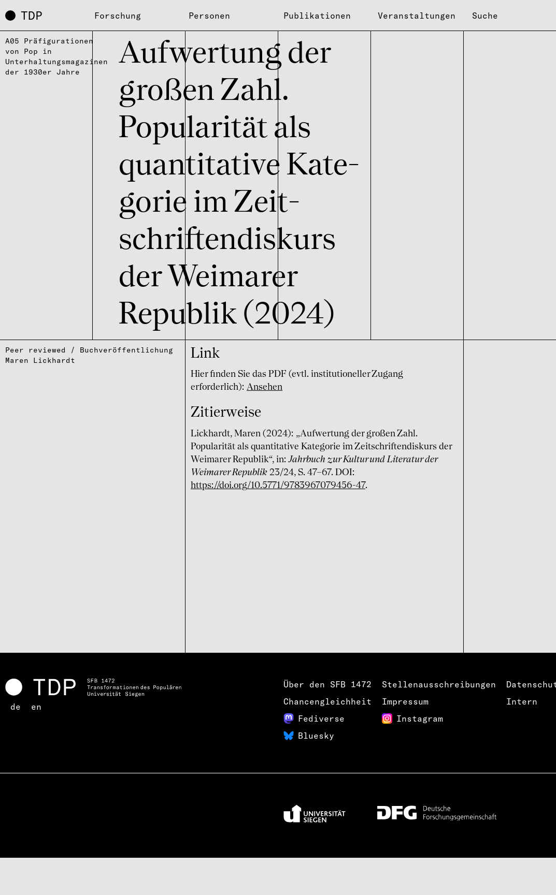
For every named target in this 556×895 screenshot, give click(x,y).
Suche (485, 15)
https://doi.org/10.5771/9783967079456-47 (278, 485)
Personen (209, 15)
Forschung (117, 15)
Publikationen (317, 15)
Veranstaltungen (416, 15)
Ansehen (264, 387)
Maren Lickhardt (40, 360)
